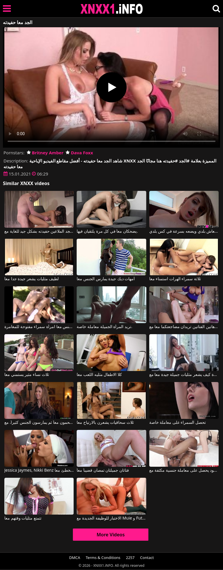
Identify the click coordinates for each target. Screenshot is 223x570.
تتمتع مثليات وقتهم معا (23, 518)
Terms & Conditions (103, 557)
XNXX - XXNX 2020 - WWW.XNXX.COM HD (112, 9)
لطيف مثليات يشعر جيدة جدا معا (31, 279)
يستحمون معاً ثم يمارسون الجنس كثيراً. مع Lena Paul (39, 422)
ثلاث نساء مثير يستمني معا (26, 374)
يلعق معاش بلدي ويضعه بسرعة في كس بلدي (184, 231)
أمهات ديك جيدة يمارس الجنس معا (106, 279)
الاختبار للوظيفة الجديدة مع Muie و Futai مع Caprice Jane (111, 518)
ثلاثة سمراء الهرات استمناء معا (175, 279)
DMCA (74, 557)
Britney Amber (45, 152)
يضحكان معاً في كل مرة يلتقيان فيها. (107, 231)
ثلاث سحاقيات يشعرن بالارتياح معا (105, 422)
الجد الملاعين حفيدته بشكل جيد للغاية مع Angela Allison (39, 231)
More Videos (111, 534)
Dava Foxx (79, 152)
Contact (147, 557)
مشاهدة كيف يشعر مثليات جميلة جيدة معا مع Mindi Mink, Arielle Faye (184, 374)
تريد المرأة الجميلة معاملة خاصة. (104, 327)
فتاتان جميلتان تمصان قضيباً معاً (103, 470)
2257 (130, 557)
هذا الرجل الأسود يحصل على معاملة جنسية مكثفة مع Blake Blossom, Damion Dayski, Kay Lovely (184, 470)
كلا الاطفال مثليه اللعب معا (99, 374)
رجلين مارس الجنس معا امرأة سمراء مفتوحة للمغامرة (39, 327)
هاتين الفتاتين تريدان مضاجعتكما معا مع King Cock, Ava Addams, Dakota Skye (184, 327)
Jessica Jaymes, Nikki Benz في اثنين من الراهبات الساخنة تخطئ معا (39, 470)
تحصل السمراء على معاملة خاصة (177, 422)
